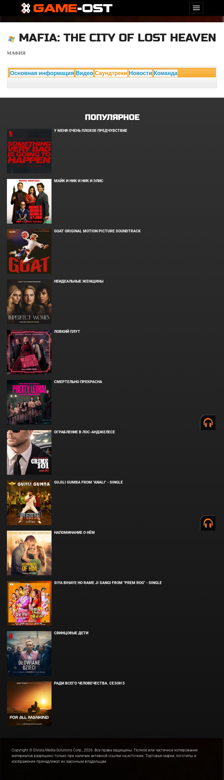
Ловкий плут (67, 331)
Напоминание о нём (74, 532)
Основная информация (42, 73)
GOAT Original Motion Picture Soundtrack (97, 231)
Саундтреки (111, 73)
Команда (166, 73)
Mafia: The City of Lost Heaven (117, 38)
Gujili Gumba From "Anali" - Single (88, 482)
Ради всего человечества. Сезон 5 (89, 683)
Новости (140, 73)
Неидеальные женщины (78, 281)
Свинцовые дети (71, 633)
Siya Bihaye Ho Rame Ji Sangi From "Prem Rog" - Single (108, 583)
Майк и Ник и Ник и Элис (78, 181)
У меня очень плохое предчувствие (90, 130)
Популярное (112, 117)
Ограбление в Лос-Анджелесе (84, 432)
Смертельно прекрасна (78, 382)
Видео (84, 73)
